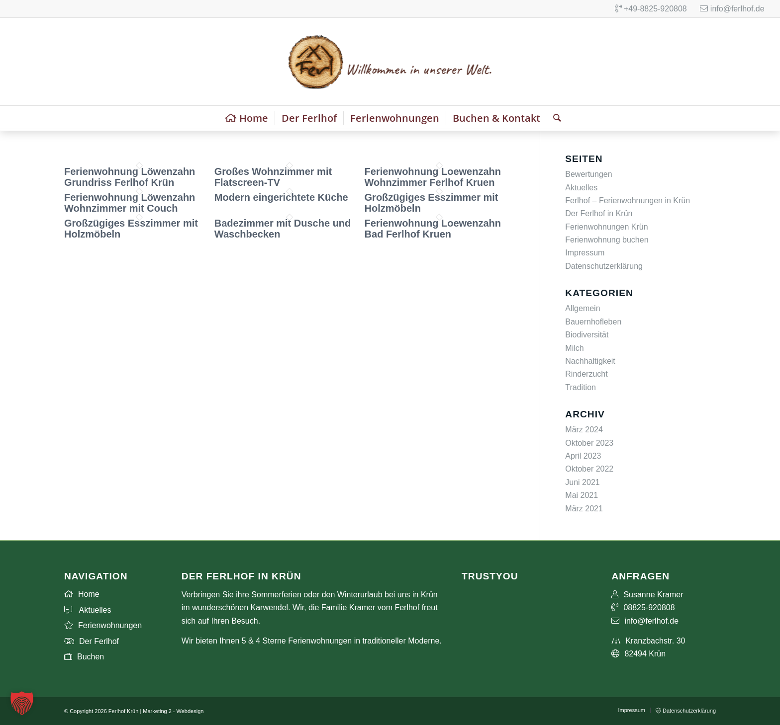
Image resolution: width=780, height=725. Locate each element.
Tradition (580, 387)
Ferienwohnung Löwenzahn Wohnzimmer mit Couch (129, 203)
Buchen (84, 656)
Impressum (584, 252)
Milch (574, 348)
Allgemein (582, 308)
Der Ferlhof (91, 641)
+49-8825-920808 (651, 8)
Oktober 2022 (589, 469)
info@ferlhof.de (732, 8)
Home (81, 594)
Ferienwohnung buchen (606, 240)
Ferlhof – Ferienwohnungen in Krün (627, 200)
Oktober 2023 (589, 443)
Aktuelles (581, 187)
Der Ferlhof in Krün (598, 213)
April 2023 (583, 456)
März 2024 (584, 429)
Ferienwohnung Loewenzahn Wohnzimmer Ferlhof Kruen (433, 177)
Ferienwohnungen (103, 625)
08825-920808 (643, 607)
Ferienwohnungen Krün (606, 227)
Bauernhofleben (593, 322)
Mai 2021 (581, 495)
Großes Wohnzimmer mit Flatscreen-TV (273, 177)
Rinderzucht (586, 374)
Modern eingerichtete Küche (281, 197)
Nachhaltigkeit (590, 361)
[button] (22, 703)
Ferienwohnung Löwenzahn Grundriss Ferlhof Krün (129, 177)
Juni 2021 (582, 482)
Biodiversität (586, 334)
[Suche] (554, 118)
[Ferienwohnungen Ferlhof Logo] (390, 61)
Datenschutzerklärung (604, 266)
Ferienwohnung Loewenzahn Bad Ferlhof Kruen (433, 229)
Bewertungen (588, 174)
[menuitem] (247, 118)
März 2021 (584, 508)
